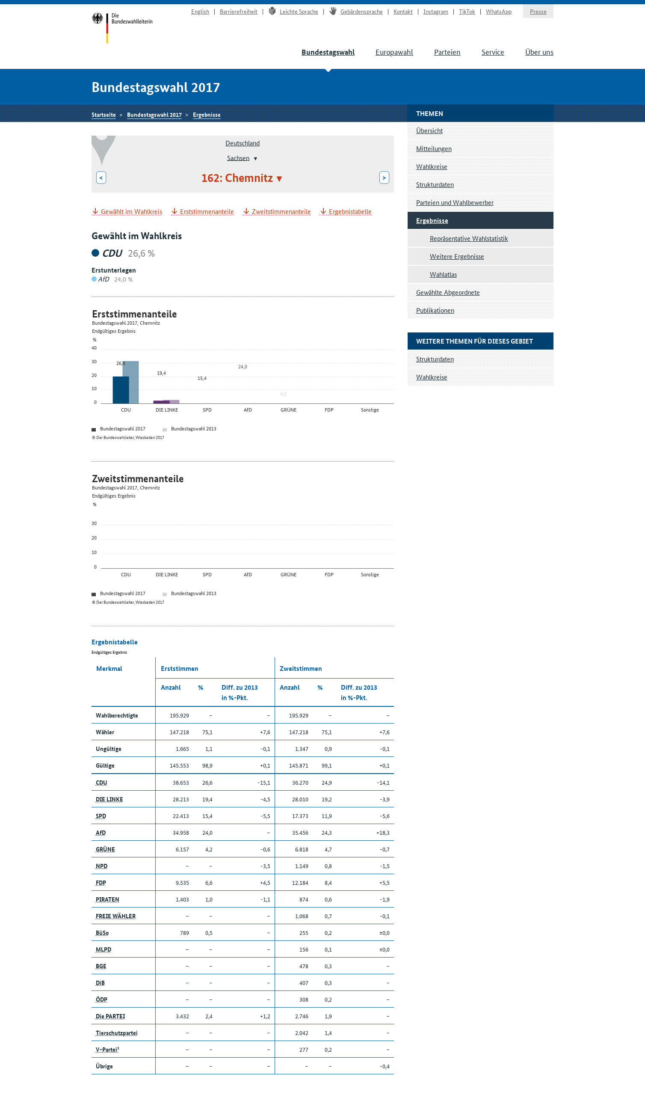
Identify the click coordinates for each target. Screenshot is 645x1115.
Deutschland (242, 142)
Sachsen (238, 157)
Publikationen (435, 309)
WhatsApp (499, 11)
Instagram (435, 11)
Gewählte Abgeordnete (448, 292)
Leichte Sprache (293, 11)
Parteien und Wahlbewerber (455, 202)
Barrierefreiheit (238, 11)
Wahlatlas (443, 274)
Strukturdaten (435, 184)
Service (493, 51)
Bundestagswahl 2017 (154, 114)
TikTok (467, 11)
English (200, 11)
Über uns (539, 51)
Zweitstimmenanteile (281, 212)
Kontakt (403, 11)
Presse (538, 11)
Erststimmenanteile (207, 212)
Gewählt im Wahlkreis (131, 212)
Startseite (122, 29)
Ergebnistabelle (350, 212)
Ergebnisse (207, 114)
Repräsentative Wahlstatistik (469, 238)
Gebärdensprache (356, 11)
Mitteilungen (434, 148)
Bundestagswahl (328, 52)
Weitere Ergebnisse (457, 256)
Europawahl (394, 51)
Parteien (447, 51)
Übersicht (429, 130)
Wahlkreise (431, 166)
